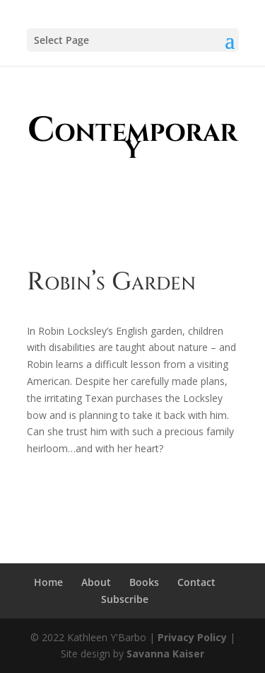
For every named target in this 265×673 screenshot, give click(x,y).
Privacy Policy (192, 637)
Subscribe (124, 599)
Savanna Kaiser (165, 653)
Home (48, 582)
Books (144, 582)
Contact (196, 582)
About (96, 582)
